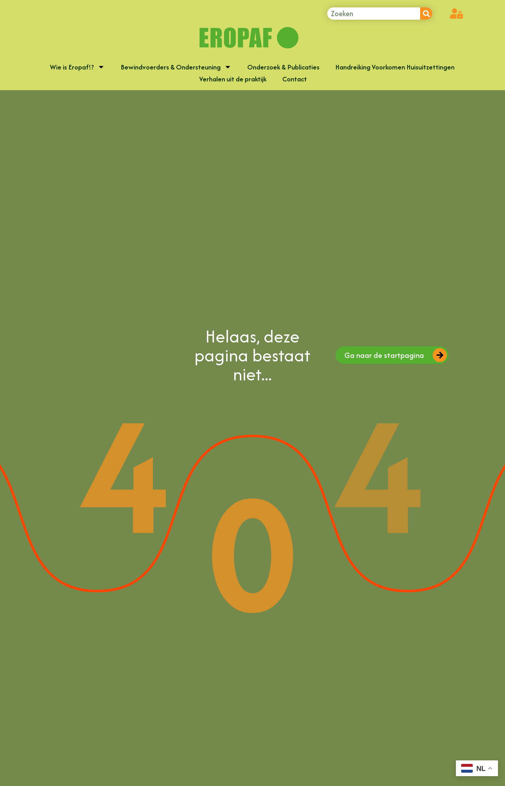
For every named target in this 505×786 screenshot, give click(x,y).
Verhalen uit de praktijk (233, 80)
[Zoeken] (426, 13)
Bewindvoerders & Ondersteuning (176, 68)
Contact (294, 80)
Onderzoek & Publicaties (283, 68)
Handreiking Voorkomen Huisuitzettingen (394, 68)
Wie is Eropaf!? (77, 68)
